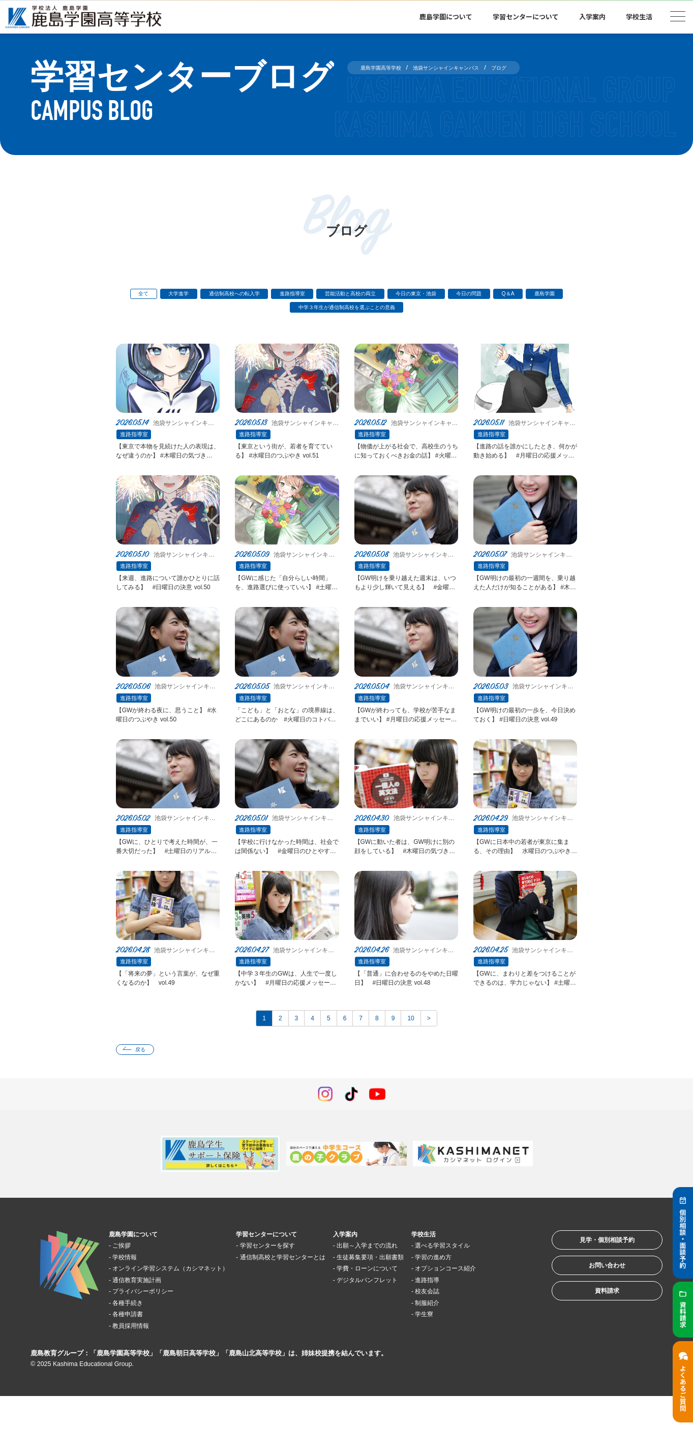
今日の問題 (547, 295)
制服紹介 (471, 1373)
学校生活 (639, 16)
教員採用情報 (139, 1385)
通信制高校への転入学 (250, 295)
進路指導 (471, 1350)
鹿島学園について (445, 16)
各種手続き (135, 1362)
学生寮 (467, 1385)
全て (136, 295)
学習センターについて (526, 16)
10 (426, 1060)
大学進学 (180, 295)
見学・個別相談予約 (593, 1292)
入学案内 (592, 16)
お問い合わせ (593, 1324)
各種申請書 (135, 1373)
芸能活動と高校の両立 (397, 295)
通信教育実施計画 (146, 1339)
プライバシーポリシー (154, 1350)
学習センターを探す (293, 1293)
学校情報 (131, 1304)
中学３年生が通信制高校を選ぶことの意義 (392, 312)
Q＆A (246, 312)
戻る (146, 1096)
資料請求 (593, 1355)
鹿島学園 (292, 312)
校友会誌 (471, 1362)
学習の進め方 (478, 1316)
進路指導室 (323, 295)
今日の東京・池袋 (480, 295)
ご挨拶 (127, 1293)
